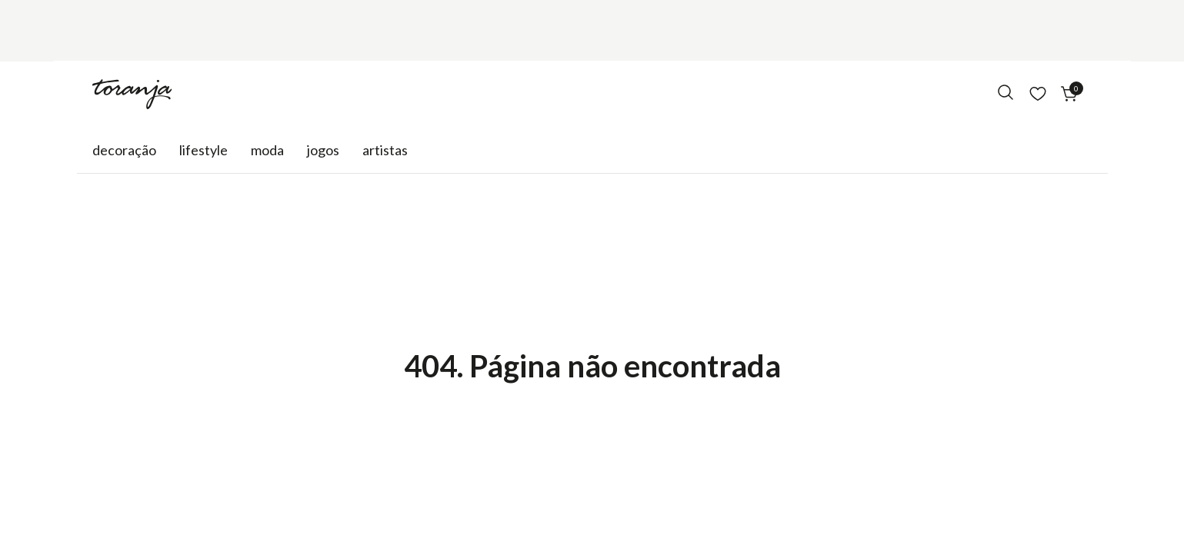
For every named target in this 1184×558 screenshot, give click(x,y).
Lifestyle (203, 149)
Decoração (124, 149)
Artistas (385, 149)
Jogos (323, 149)
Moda (267, 149)
